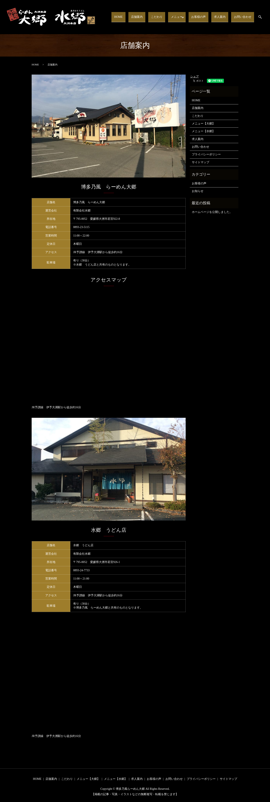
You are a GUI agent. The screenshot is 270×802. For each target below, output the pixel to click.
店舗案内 (148, 16)
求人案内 (223, 16)
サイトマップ (200, 162)
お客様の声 (205, 16)
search (262, 17)
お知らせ (197, 191)
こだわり (165, 16)
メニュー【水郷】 (203, 131)
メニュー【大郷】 (203, 123)
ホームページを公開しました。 (212, 212)
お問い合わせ (244, 16)
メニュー (182, 16)
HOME (132, 16)
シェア (194, 76)
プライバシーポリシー (206, 154)
